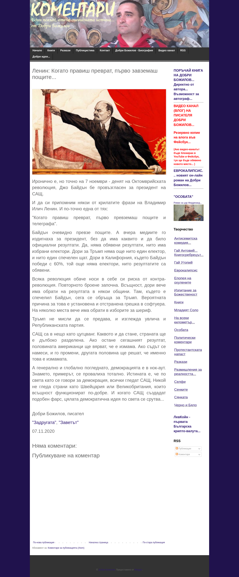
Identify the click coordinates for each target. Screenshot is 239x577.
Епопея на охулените (182, 280)
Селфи (180, 382)
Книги (51, 50)
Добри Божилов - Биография (134, 50)
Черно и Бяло (185, 405)
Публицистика (85, 50)
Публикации (183, 448)
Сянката (181, 397)
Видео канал (166, 50)
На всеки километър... (184, 320)
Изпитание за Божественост (185, 292)
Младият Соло (186, 310)
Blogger (138, 569)
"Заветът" (69, 422)
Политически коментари (184, 340)
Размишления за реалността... (188, 372)
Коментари (183, 454)
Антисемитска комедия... (185, 240)
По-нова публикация (43, 542)
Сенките (181, 390)
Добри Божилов (107, 569)
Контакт (105, 50)
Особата (181, 330)
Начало (37, 50)
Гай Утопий (183, 262)
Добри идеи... (41, 56)
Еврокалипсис (186, 270)
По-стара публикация (154, 542)
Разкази (65, 50)
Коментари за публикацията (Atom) (66, 548)
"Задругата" (44, 422)
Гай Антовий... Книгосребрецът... (189, 253)
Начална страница (98, 542)
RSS (183, 50)
